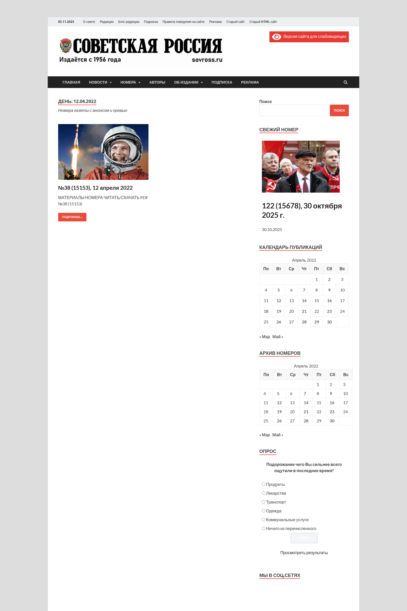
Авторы (157, 82)
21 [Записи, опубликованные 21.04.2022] (304, 311)
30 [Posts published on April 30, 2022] (332, 420)
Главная (71, 82)
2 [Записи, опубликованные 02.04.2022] (329, 279)
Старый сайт (235, 22)
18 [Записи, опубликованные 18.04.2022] (266, 311)
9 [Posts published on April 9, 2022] (331, 393)
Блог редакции (128, 22)
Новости (98, 82)
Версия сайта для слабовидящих (309, 36)
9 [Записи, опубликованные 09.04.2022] (329, 289)
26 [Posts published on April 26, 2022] (279, 420)
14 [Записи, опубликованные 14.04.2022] (304, 300)
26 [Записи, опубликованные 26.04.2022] (278, 321)
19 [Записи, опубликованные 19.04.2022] (278, 311)
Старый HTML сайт (263, 22)
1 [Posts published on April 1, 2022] (318, 384)
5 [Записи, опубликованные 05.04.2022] (278, 289)
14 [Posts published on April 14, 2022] (306, 402)
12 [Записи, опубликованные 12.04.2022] (278, 300)
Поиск (265, 101)
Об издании (186, 82)
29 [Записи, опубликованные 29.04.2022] (316, 321)
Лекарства (276, 493)
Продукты (275, 484)
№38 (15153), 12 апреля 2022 (95, 187)
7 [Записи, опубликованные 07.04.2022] (304, 289)
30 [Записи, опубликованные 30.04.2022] (329, 321)
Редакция (107, 22)
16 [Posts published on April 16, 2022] (332, 402)
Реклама (215, 22)
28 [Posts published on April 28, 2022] (306, 420)
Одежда (273, 510)
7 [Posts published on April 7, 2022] (305, 393)
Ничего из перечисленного (291, 528)
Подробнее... (70, 216)
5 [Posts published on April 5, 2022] (278, 393)
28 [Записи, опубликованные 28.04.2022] (304, 321)
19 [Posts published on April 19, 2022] (279, 411)
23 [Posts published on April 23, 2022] (332, 411)
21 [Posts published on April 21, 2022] (306, 411)
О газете (89, 22)
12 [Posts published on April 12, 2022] (279, 402)
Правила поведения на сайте (183, 22)
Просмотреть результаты (304, 552)
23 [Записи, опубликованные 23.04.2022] (329, 311)
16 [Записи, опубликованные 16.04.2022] (329, 300)
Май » (277, 336)
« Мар (264, 336)
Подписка (151, 22)
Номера (128, 82)
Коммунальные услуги (287, 519)
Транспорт (276, 501)
